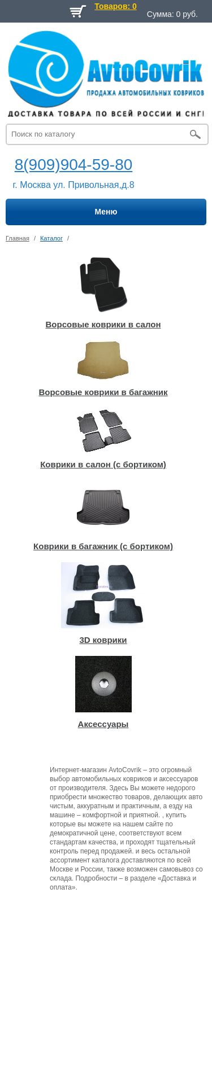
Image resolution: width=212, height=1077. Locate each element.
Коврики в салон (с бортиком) (103, 464)
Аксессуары (103, 724)
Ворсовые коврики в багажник (102, 392)
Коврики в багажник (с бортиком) (103, 546)
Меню (106, 211)
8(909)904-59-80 (74, 164)
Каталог (51, 238)
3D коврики (103, 640)
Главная (17, 238)
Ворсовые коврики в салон (103, 324)
